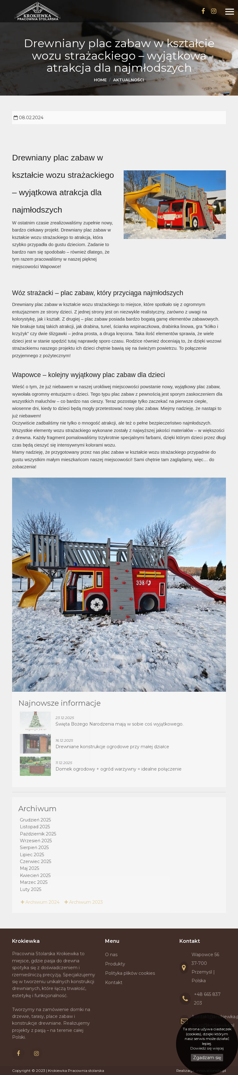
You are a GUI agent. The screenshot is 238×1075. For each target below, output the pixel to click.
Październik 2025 (38, 834)
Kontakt (113, 982)
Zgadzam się (207, 1057)
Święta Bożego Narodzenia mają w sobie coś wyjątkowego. (119, 724)
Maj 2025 (29, 868)
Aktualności (128, 79)
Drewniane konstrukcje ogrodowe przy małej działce (112, 746)
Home (100, 79)
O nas (111, 954)
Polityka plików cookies (130, 973)
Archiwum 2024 (40, 902)
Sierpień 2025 (34, 847)
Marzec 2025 (33, 882)
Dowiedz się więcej (207, 1048)
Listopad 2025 (35, 827)
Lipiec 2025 (32, 854)
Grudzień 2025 (35, 820)
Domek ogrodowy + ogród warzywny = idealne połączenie (118, 769)
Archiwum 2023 (83, 902)
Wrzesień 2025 (36, 840)
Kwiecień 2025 (35, 875)
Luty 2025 (30, 889)
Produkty (115, 964)
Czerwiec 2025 (35, 861)
